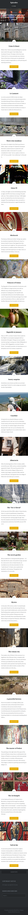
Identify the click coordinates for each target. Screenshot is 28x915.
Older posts (14, 872)
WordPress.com (16, 912)
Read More (14, 66)
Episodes (14, 2)
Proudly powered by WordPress (11, 910)
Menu (14, 6)
